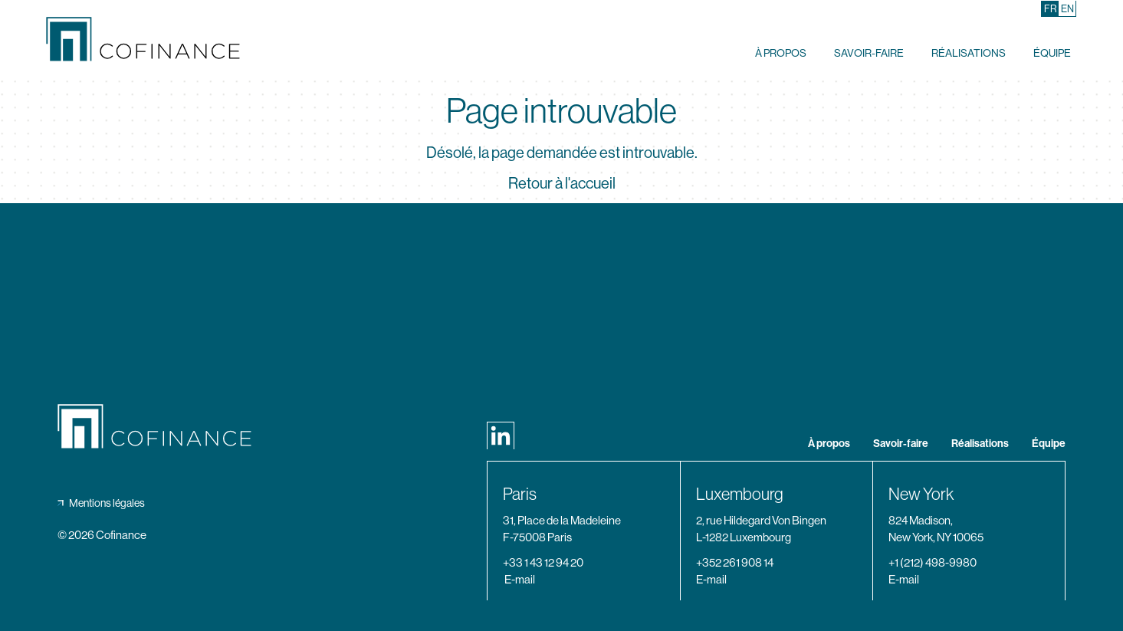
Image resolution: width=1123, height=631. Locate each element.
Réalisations (968, 52)
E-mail (519, 579)
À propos (780, 52)
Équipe (1052, 52)
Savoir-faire (869, 52)
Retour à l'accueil (562, 183)
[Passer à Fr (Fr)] (1050, 9)
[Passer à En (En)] (1067, 9)
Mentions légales (101, 503)
